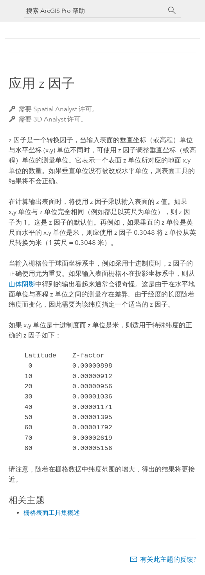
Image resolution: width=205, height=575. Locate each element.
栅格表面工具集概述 (51, 512)
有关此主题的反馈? (168, 559)
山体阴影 (22, 284)
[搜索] (172, 10)
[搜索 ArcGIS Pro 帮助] (94, 11)
